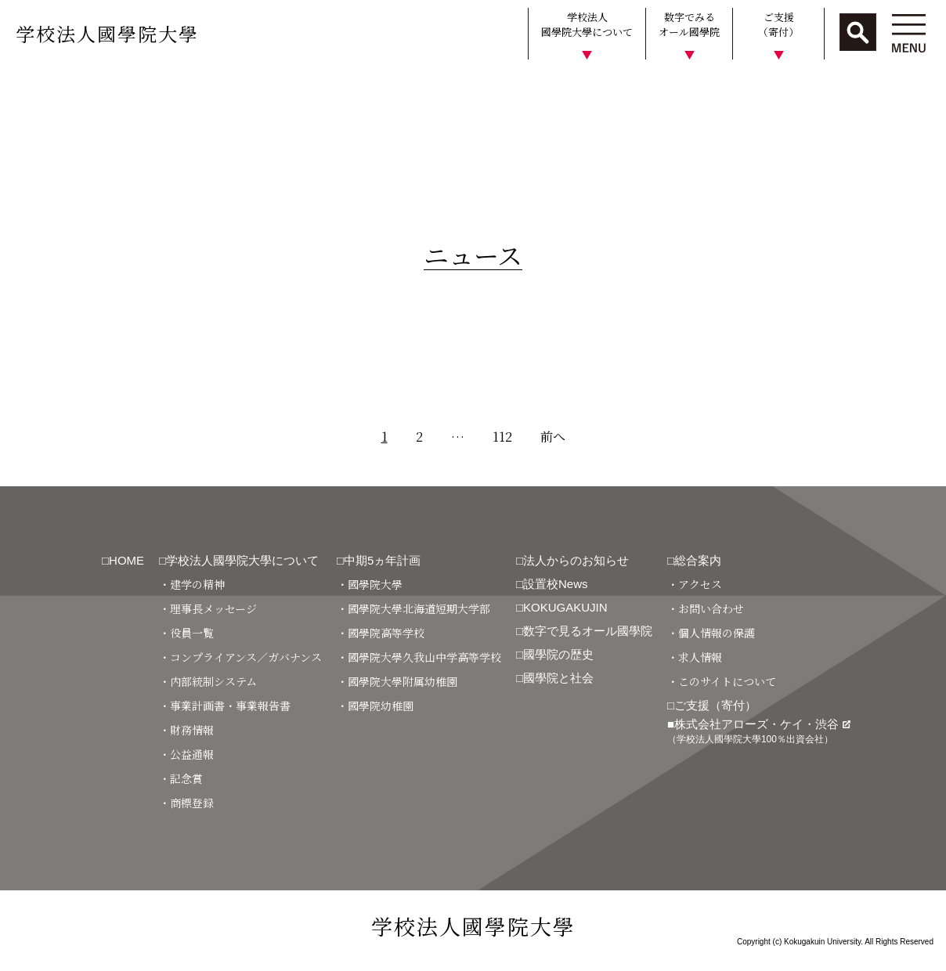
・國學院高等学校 (380, 633)
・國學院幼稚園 (375, 705)
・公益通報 (186, 754)
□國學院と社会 (555, 677)
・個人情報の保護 (711, 633)
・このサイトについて (721, 681)
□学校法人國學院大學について (239, 560)
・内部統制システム (208, 681)
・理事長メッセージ (208, 608)
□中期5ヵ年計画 (379, 560)
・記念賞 (181, 778)
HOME (25, 89)
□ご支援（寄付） (711, 705)
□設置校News (552, 583)
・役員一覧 (186, 633)
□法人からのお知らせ (572, 560)
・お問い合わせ (705, 608)
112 (502, 437)
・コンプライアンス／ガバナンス (240, 657)
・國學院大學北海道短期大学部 (413, 608)
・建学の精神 (192, 584)
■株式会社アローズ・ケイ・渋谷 (758, 731)
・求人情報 (694, 657)
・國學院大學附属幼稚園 (397, 681)
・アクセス (694, 584)
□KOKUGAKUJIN (562, 607)
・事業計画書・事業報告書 (225, 705)
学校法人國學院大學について (587, 24)
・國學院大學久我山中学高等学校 (419, 657)
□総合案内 (694, 560)
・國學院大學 (370, 584)
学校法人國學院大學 (107, 33)
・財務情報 (186, 730)
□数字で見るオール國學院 (584, 630)
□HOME (123, 560)
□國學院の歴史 (555, 654)
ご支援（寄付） (778, 24)
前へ (552, 437)
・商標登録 (186, 802)
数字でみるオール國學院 (689, 24)
